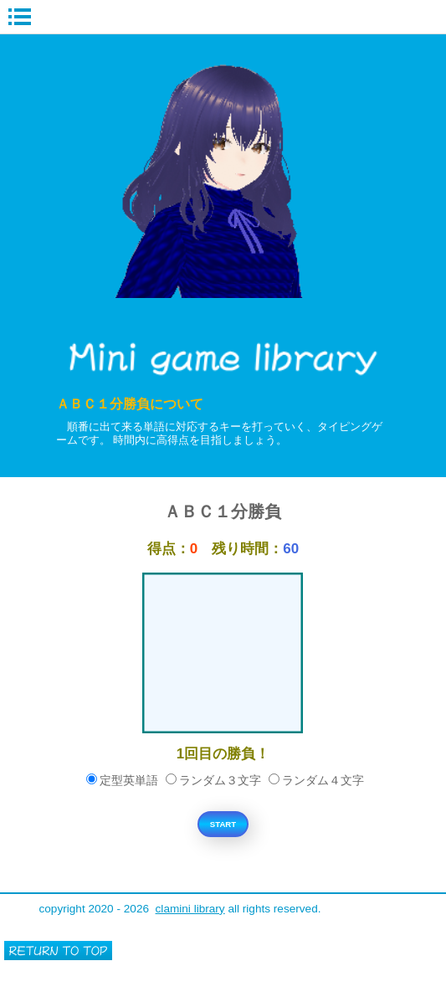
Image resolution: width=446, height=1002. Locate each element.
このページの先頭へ (58, 950)
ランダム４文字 (316, 780)
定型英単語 (122, 780)
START (223, 824)
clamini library (190, 908)
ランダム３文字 (213, 780)
